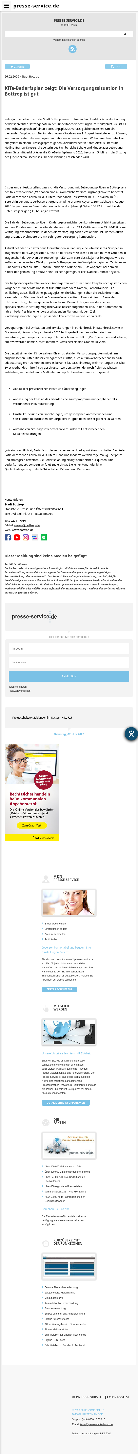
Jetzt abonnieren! (59, 989)
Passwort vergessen (20, 690)
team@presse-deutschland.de (96, 1424)
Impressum (118, 1397)
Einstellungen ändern (56, 928)
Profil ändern (51, 939)
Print (116, 67)
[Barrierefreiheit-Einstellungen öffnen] (131, 733)
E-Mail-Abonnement (55, 923)
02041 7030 (18, 520)
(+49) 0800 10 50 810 (93, 1419)
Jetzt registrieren (18, 686)
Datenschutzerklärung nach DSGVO (91, 1433)
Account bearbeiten (55, 934)
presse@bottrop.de (27, 525)
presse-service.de (69, 20)
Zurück (17, 67)
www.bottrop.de (23, 530)
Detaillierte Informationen (66, 1102)
